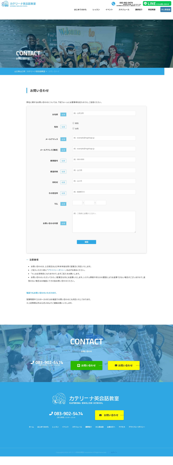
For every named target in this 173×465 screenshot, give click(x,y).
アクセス (122, 427)
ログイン (114, 452)
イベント (109, 10)
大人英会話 (165, 10)
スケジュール (124, 10)
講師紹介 (138, 10)
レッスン (96, 10)
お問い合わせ (86, 365)
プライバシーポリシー (56, 270)
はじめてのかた (80, 10)
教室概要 (151, 10)
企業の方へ (111, 427)
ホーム (31, 427)
